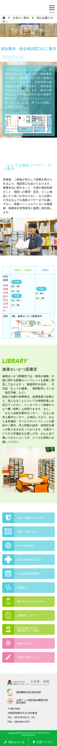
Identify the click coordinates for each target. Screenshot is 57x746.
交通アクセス (43, 742)
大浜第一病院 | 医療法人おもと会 (19, 8)
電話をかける (14, 742)
